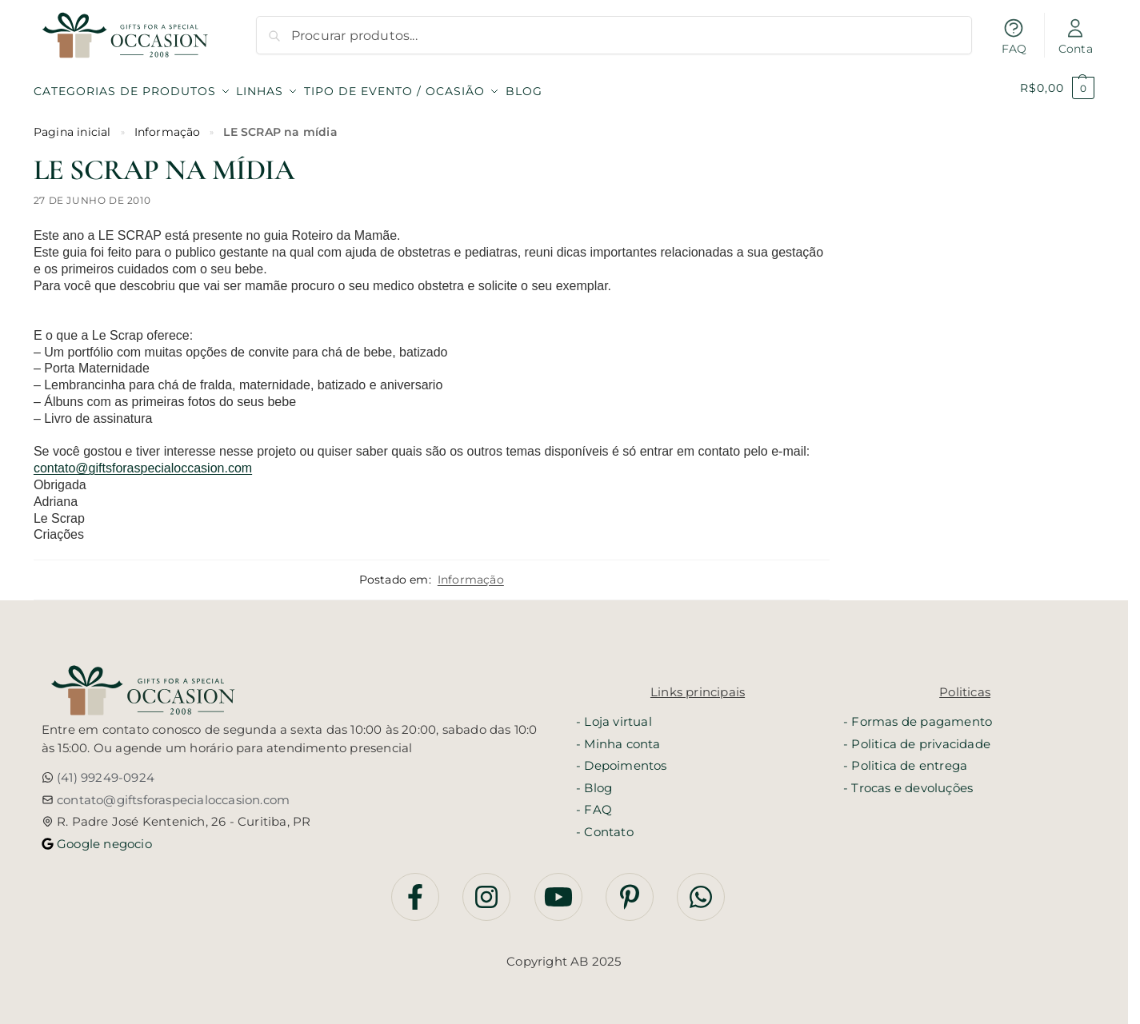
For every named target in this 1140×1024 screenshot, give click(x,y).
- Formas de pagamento (917, 714)
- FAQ (594, 802)
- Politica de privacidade (916, 736)
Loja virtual (617, 714)
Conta (1075, 36)
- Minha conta (618, 736)
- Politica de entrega (905, 758)
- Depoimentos (621, 758)
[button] (1057, 88)
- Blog (594, 780)
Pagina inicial (72, 124)
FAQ (1014, 36)
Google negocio (103, 836)
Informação (167, 124)
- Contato (605, 824)
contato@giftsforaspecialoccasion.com (143, 461)
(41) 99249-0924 (104, 771)
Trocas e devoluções (912, 780)
